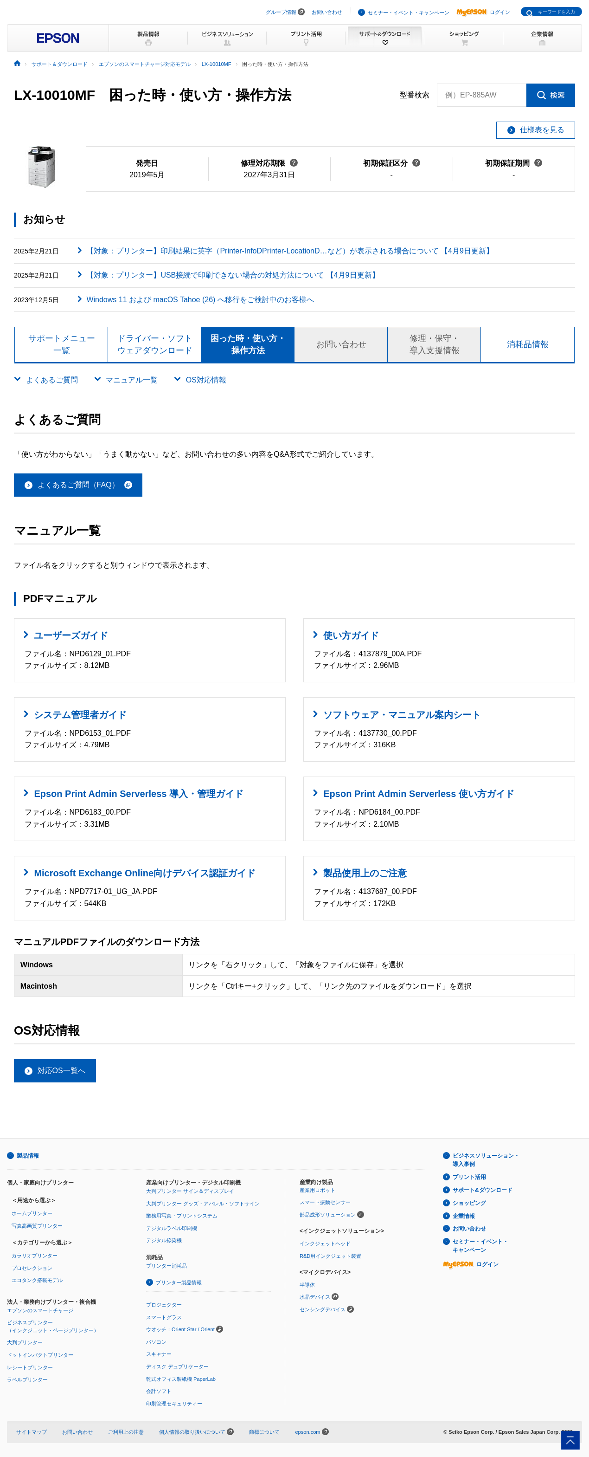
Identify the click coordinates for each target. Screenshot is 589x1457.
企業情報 (464, 1216)
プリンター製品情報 (179, 1282)
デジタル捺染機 (164, 1240)
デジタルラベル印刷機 (171, 1228)
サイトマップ (31, 1432)
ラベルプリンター (27, 1379)
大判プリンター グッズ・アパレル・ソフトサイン (203, 1203)
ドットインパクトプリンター (40, 1355)
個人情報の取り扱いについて (196, 1432)
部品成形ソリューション (328, 1214)
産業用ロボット (317, 1190)
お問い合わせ (327, 12)
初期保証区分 (391, 163)
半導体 (307, 1285)
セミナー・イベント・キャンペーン (408, 12)
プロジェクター (164, 1305)
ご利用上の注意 (126, 1432)
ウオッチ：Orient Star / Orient (180, 1329)
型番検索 (414, 95)
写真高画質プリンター (37, 1226)
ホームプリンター (32, 1213)
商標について (264, 1432)
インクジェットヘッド (325, 1243)
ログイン (483, 12)
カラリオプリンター (35, 1255)
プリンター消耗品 (166, 1266)
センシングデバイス (323, 1309)
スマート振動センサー (325, 1202)
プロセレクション (32, 1268)
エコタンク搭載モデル (37, 1280)
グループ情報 (281, 12)
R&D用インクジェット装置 (330, 1256)
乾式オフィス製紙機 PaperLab (181, 1379)
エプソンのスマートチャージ (40, 1310)
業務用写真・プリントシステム (182, 1215)
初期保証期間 (513, 163)
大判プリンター (25, 1342)
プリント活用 (469, 1177)
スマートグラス (164, 1317)
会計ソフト (159, 1391)
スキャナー (159, 1354)
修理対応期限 (269, 163)
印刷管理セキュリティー (174, 1403)
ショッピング (469, 1203)
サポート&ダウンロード (482, 1190)
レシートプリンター (30, 1367)
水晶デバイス (315, 1297)
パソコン (156, 1342)
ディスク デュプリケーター (177, 1366)
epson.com (307, 1432)
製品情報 (28, 1156)
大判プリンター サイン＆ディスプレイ (190, 1191)
